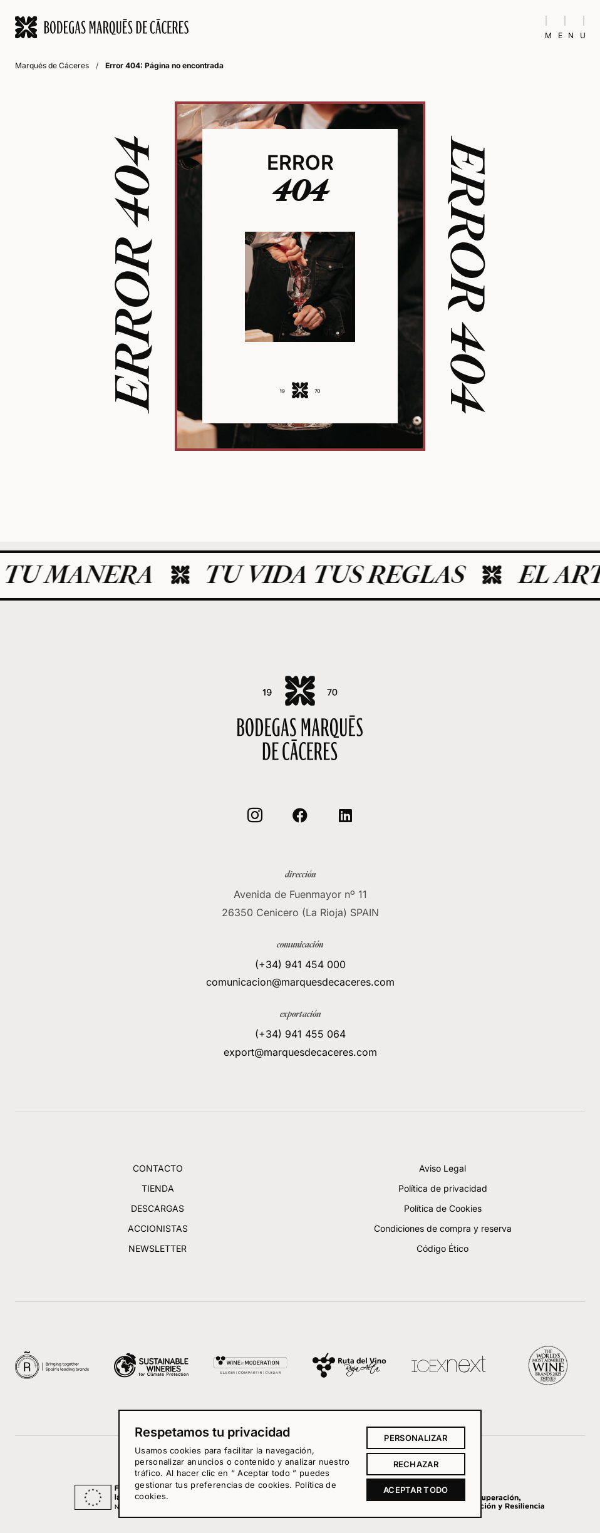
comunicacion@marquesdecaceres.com (300, 1033)
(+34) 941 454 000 (300, 1015)
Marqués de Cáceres (52, 65)
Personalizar (415, 1438)
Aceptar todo (415, 1490)
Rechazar (415, 1464)
